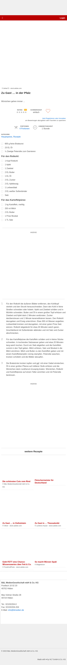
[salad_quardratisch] (32, 415)
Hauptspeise (6, 137)
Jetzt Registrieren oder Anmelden (54, 118)
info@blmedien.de (16, 610)
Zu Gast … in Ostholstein (14, 523)
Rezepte (17, 137)
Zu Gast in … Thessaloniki (47, 523)
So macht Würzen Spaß (46, 562)
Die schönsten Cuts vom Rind (16, 481)
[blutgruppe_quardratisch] (33, 265)
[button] (2, 18)
